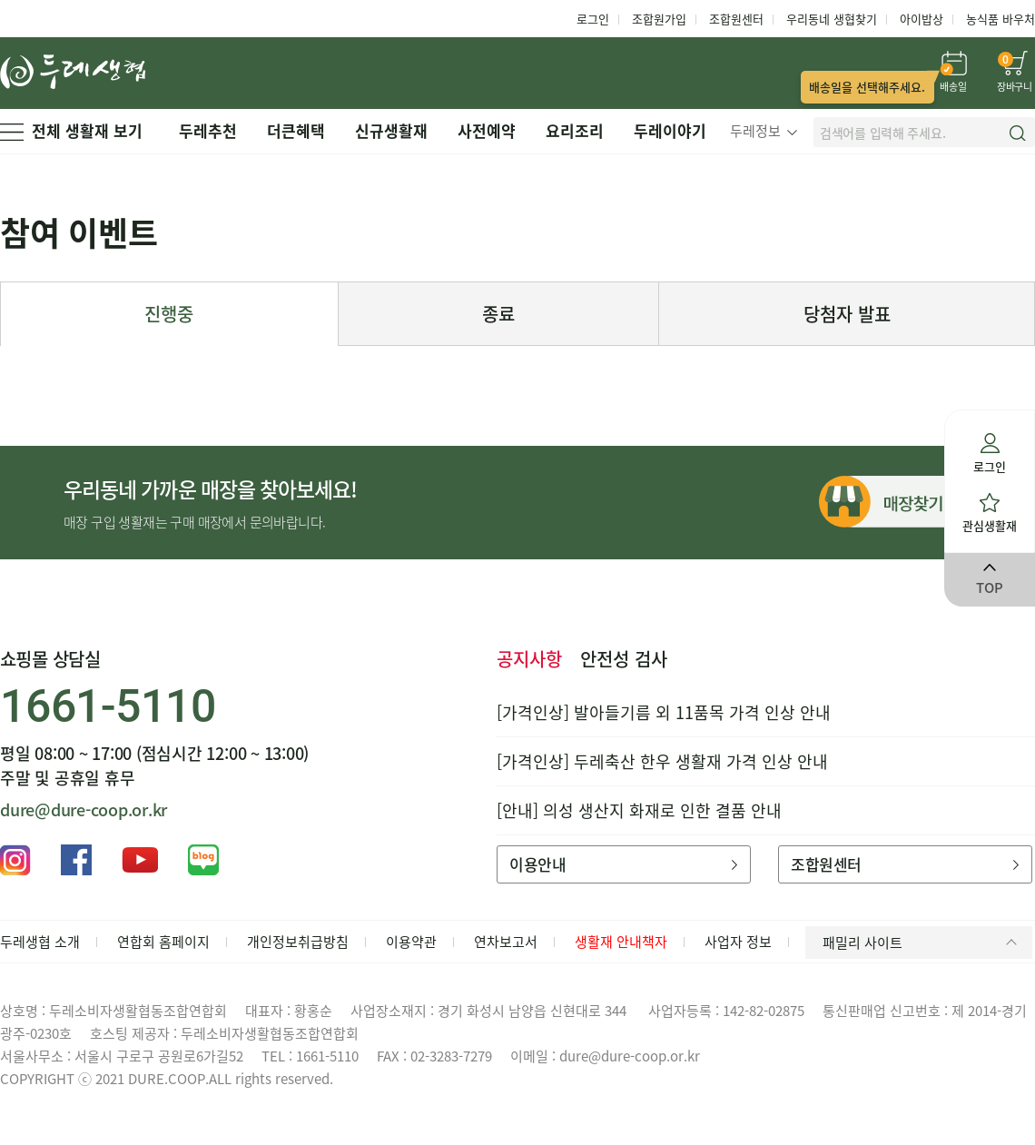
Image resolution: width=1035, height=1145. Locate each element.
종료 (498, 314)
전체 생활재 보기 (71, 130)
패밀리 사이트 (923, 943)
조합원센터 (736, 18)
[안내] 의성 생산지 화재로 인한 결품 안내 (639, 810)
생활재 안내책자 (621, 942)
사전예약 (487, 130)
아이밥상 (921, 18)
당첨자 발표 (847, 314)
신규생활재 (391, 130)
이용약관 (411, 942)
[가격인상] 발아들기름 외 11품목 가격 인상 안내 (664, 712)
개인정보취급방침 (298, 942)
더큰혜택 (296, 130)
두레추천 (208, 130)
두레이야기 (670, 130)
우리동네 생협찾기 (831, 18)
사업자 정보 (738, 942)
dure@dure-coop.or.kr (83, 809)
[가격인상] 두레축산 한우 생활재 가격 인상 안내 (662, 761)
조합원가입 (659, 18)
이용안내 (623, 864)
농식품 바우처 (1000, 18)
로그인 (593, 18)
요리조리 (575, 130)
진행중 (168, 314)
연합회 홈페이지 (163, 942)
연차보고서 (505, 942)
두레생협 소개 (40, 942)
